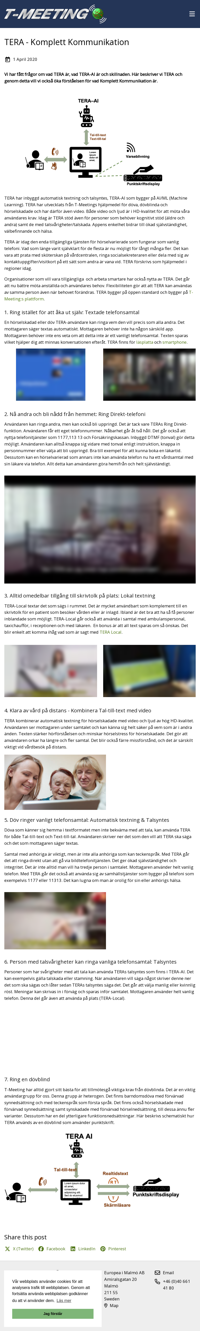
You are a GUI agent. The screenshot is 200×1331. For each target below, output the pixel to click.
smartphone (174, 342)
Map (111, 1305)
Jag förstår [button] (52, 1314)
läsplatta (144, 342)
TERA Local (110, 632)
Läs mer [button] (64, 1300)
